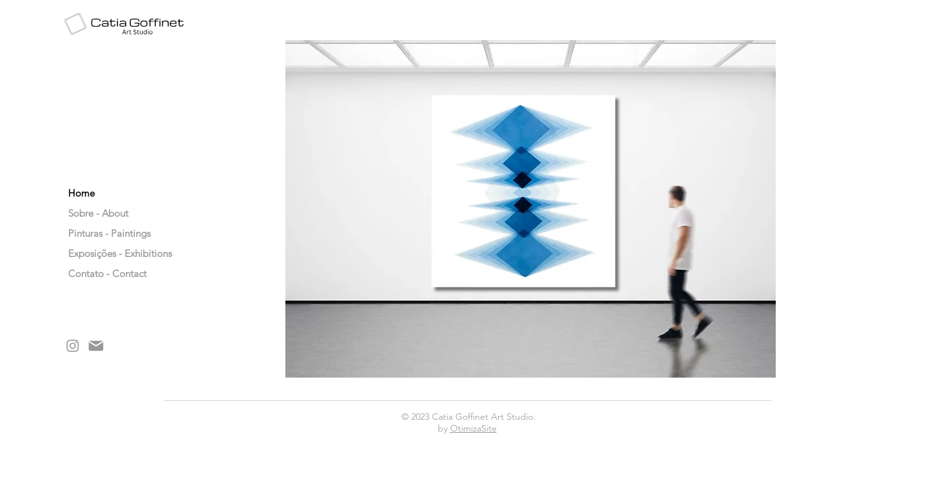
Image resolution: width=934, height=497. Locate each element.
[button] (530, 209)
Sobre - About (98, 213)
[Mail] (96, 346)
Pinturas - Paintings (101, 233)
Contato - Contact (101, 273)
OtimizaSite (473, 428)
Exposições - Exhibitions (101, 253)
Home (81, 193)
